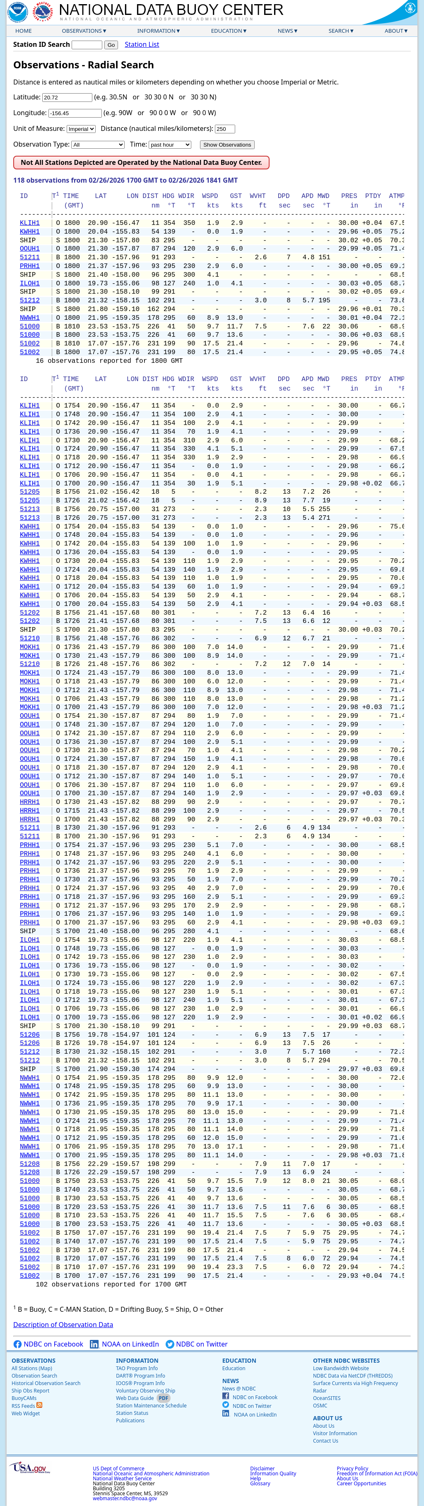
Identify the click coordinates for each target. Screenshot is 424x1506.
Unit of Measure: (39, 128)
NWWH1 (30, 318)
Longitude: (30, 112)
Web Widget (26, 1413)
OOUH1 (30, 248)
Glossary (260, 1483)
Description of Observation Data (63, 1324)
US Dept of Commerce (119, 1468)
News (285, 30)
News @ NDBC (239, 1388)
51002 (30, 343)
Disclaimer (262, 1468)
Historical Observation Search (46, 1383)
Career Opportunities (361, 1483)
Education (226, 30)
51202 (30, 613)
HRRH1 (30, 802)
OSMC (320, 1405)
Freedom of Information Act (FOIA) (377, 1473)
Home (23, 30)
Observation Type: (41, 144)
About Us (327, 1418)
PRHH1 (30, 266)
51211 (30, 257)
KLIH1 (30, 223)
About (394, 30)
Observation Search (34, 1375)
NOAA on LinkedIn (124, 1344)
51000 (30, 326)
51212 (30, 300)
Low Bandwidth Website (341, 1368)
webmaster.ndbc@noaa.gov (125, 1498)
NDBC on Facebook (48, 1344)
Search (339, 30)
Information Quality (273, 1473)
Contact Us (325, 1440)
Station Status (132, 1413)
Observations (81, 30)
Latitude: (27, 96)
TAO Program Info (137, 1368)
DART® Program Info (140, 1375)
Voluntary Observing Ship (145, 1390)
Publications (130, 1420)
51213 (30, 509)
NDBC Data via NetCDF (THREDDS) (353, 1375)
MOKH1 (30, 647)
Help (255, 1478)
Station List (142, 44)
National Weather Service (122, 1478)
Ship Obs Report (30, 1390)
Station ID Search (41, 44)
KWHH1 (30, 232)
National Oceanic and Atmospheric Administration (151, 1473)
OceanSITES (327, 1398)
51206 (30, 1035)
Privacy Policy (353, 1468)
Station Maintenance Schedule (151, 1405)
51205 (30, 492)
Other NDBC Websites (346, 1360)
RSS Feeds (27, 1405)
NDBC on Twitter (197, 1344)
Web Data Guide (135, 1398)
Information (156, 30)
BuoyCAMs (24, 1398)
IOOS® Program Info (140, 1383)
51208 (30, 1164)
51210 (30, 638)
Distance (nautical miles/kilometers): (157, 128)
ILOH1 (30, 283)
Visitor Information (335, 1433)
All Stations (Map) (32, 1368)
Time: (138, 144)
